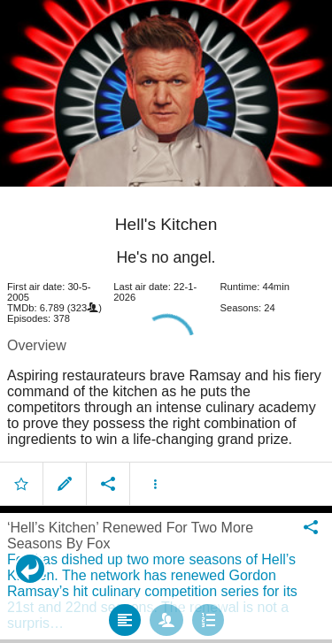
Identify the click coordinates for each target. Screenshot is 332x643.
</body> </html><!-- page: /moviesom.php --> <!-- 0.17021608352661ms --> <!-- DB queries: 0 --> (166, 321)
